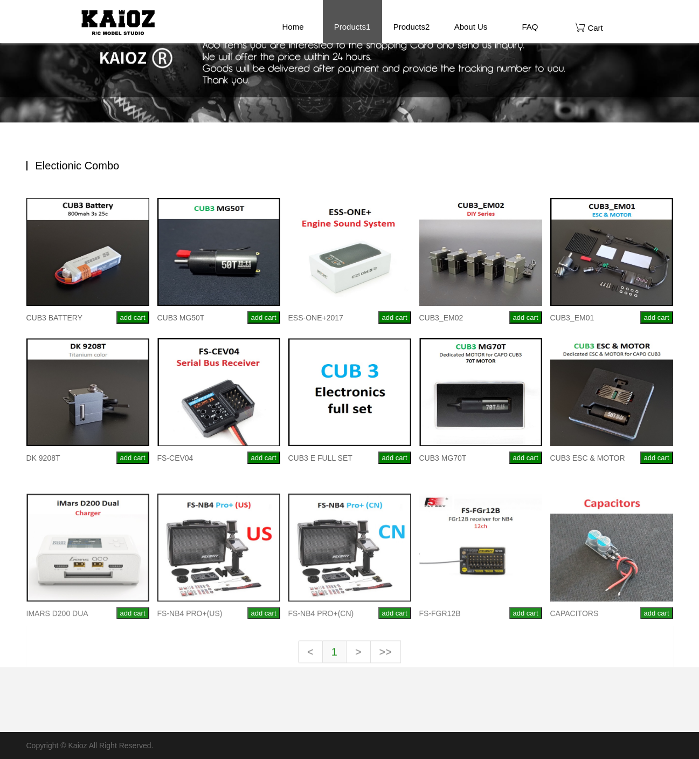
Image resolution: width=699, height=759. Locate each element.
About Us (471, 26)
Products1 (352, 26)
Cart (589, 27)
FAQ (530, 26)
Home (292, 26)
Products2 (411, 26)
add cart (133, 317)
